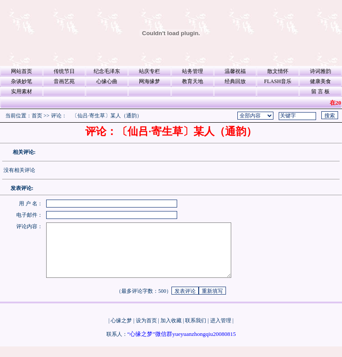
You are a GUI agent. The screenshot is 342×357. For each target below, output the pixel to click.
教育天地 (192, 81)
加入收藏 (171, 331)
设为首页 (146, 331)
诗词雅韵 (320, 71)
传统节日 (64, 71)
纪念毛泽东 (107, 71)
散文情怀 (277, 71)
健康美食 (320, 81)
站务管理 (192, 71)
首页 (37, 116)
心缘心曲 (106, 81)
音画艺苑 (64, 81)
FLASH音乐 (277, 81)
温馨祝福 (235, 71)
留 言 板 (320, 91)
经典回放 (235, 81)
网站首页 (21, 71)
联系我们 (195, 331)
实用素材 (21, 91)
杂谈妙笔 (21, 81)
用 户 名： (31, 203)
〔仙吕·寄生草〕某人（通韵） (107, 116)
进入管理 (220, 331)
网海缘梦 (149, 81)
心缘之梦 (121, 331)
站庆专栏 (149, 71)
